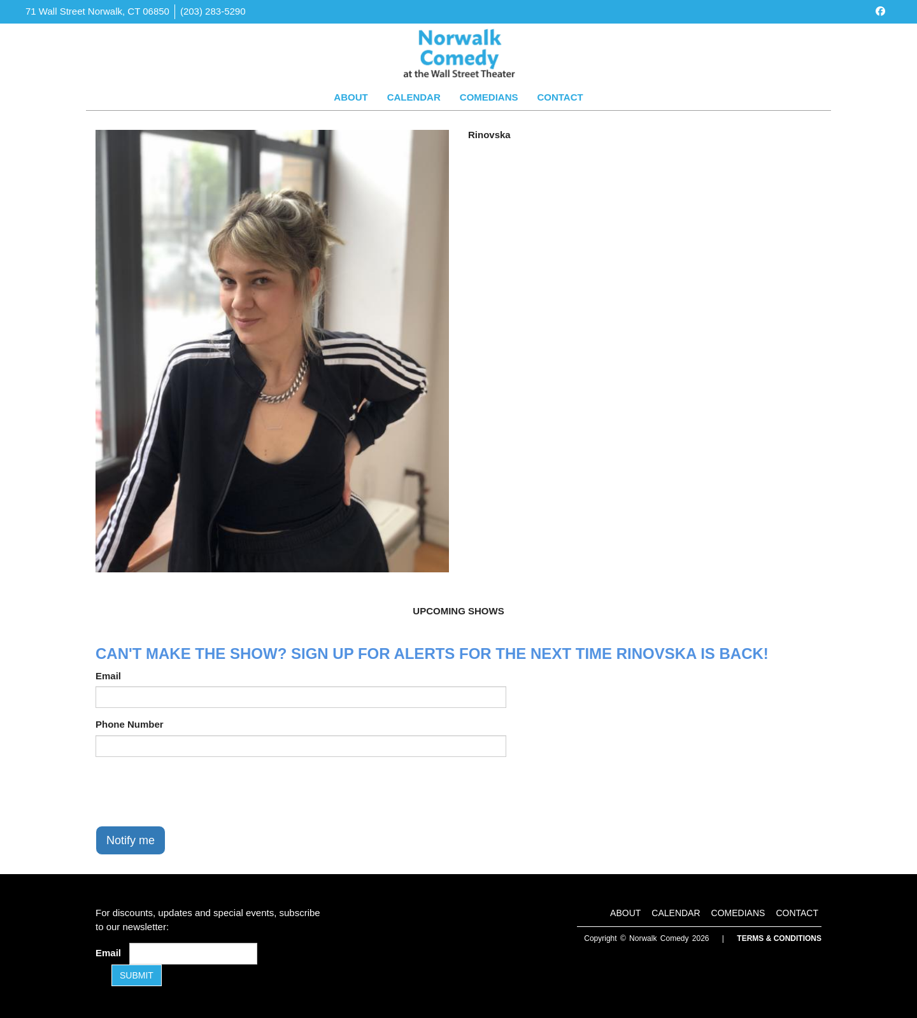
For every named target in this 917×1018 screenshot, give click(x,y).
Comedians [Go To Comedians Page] (489, 97)
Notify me (130, 840)
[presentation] (192, 791)
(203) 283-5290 (213, 11)
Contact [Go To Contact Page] (560, 97)
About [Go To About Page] (350, 97)
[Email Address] (193, 954)
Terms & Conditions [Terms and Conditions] (779, 938)
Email (108, 675)
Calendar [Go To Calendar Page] (414, 97)
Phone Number (130, 724)
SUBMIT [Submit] (136, 975)
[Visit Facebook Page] (880, 11)
